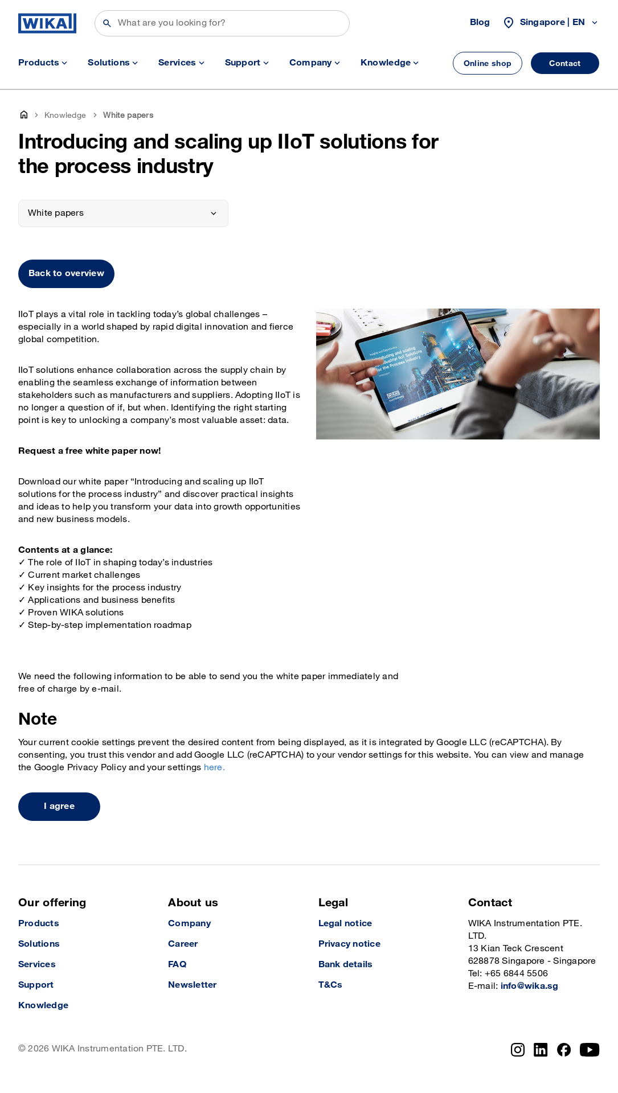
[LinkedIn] (541, 1050)
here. (214, 767)
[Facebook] (564, 1050)
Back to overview (66, 273)
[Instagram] (518, 1050)
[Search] (222, 23)
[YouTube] (590, 1050)
